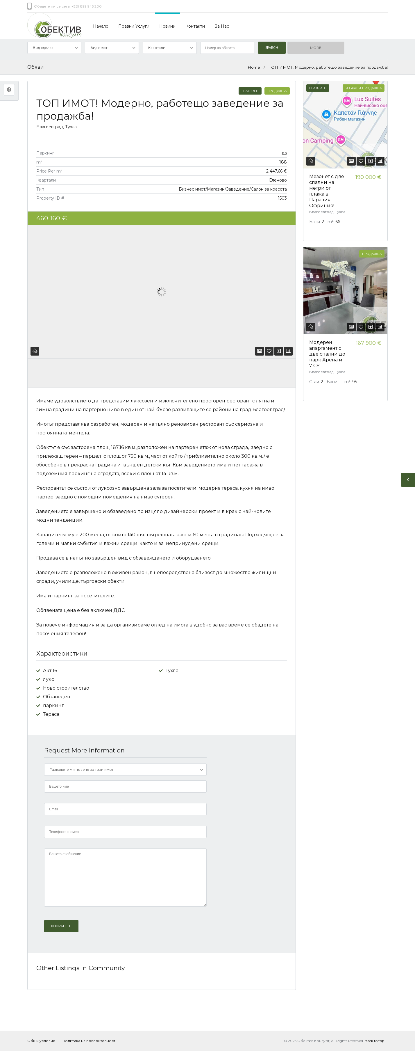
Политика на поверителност (88, 1040)
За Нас (222, 26)
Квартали (156, 47)
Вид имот (98, 47)
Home (254, 67)
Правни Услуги (133, 26)
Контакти (195, 26)
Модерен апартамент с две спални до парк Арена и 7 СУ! (327, 354)
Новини (167, 26)
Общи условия (41, 1040)
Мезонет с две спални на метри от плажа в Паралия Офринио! (326, 191)
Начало (100, 26)
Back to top (374, 1040)
